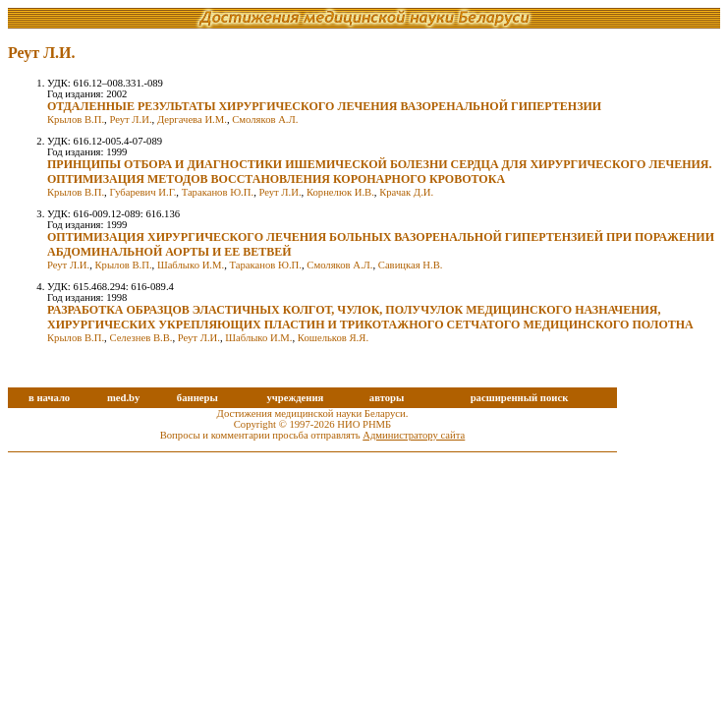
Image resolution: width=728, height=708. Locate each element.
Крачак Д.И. (406, 192)
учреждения (294, 397)
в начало (49, 397)
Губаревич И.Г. (142, 192)
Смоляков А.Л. (265, 119)
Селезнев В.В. (140, 337)
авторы (387, 397)
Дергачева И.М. (192, 119)
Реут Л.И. (130, 119)
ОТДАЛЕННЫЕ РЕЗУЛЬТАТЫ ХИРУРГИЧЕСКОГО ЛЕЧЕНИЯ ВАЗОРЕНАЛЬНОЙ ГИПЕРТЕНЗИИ (324, 106)
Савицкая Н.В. (410, 265)
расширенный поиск (520, 397)
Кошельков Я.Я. (333, 337)
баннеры (197, 397)
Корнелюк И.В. (340, 192)
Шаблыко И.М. (190, 265)
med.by (123, 397)
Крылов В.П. (75, 119)
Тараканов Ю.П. (217, 192)
